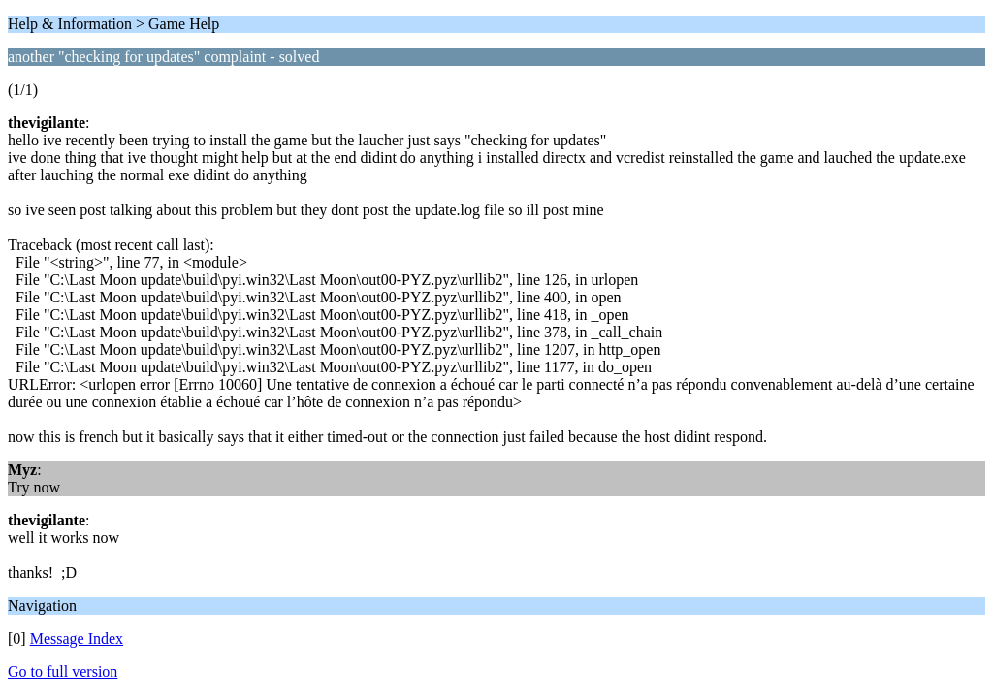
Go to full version (62, 671)
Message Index (76, 638)
